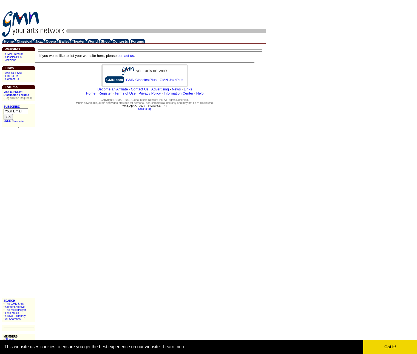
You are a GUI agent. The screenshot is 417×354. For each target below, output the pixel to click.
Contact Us (12, 79)
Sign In (9, 339)
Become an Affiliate (112, 89)
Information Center (178, 93)
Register (105, 93)
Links (188, 89)
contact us (126, 56)
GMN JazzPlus (171, 80)
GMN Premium (14, 54)
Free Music (12, 312)
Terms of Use (125, 93)
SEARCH (9, 300)
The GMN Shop (14, 303)
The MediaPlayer (15, 309)
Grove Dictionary (15, 315)
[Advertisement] (166, 14)
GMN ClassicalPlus (141, 80)
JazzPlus (10, 60)
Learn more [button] (174, 346)
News (176, 89)
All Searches (13, 318)
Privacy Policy (149, 93)
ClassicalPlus (13, 57)
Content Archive (15, 306)
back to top (145, 108)
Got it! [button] (390, 347)
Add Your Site (13, 72)
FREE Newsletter (14, 121)
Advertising (160, 89)
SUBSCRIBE (12, 106)
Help (200, 93)
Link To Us (11, 76)
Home (90, 93)
